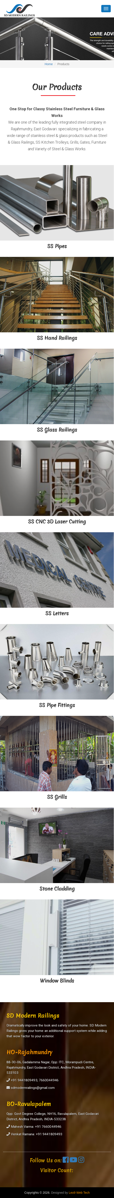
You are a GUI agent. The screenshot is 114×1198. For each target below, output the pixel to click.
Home (49, 64)
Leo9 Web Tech (79, 1192)
